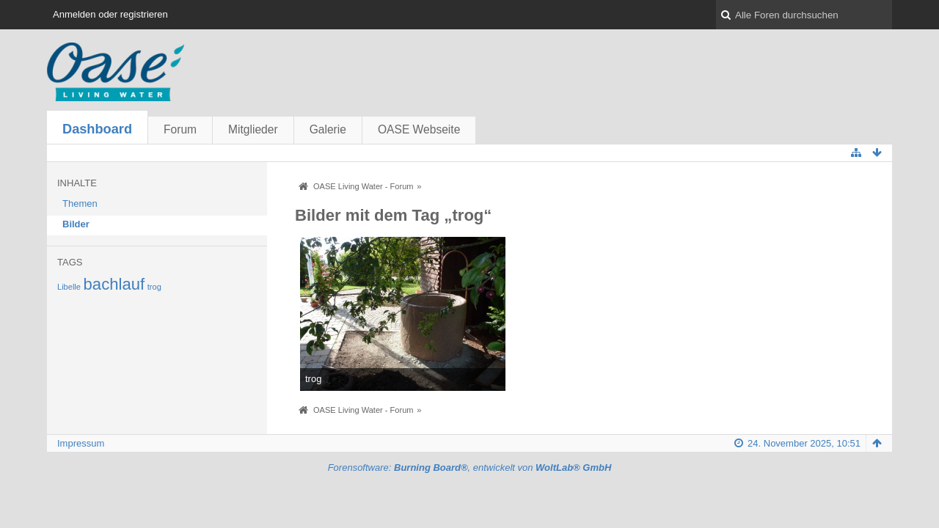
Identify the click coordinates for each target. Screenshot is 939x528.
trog (154, 286)
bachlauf (114, 284)
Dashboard (97, 129)
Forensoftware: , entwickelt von (470, 467)
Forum (180, 129)
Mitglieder (253, 129)
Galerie (328, 129)
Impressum (80, 443)
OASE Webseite (419, 129)
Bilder (75, 224)
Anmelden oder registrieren (110, 14)
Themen (80, 203)
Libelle (69, 286)
